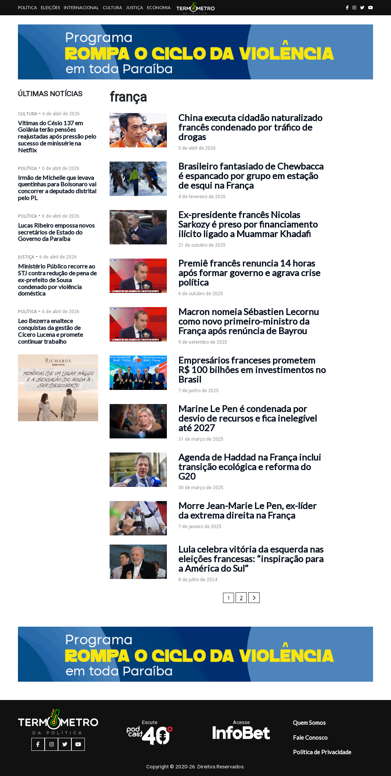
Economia (159, 7)
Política (27, 7)
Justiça (134, 7)
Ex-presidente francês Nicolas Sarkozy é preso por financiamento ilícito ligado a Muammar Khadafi (248, 224)
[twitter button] (362, 7)
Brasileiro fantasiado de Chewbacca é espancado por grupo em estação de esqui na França (250, 175)
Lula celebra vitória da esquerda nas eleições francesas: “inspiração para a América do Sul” (250, 558)
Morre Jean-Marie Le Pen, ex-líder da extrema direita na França (247, 510)
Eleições (50, 7)
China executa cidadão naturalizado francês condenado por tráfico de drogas (250, 127)
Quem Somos (309, 722)
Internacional (81, 7)
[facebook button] (347, 7)
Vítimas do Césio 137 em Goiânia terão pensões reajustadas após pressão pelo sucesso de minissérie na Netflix (57, 136)
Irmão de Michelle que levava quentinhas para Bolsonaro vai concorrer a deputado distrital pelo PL (57, 187)
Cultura (112, 7)
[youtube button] (370, 7)
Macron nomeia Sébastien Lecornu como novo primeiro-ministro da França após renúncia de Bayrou (248, 321)
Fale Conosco (310, 737)
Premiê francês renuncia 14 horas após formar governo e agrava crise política (249, 272)
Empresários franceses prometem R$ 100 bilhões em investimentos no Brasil (252, 369)
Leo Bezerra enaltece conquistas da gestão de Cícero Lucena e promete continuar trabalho (50, 330)
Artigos (27, 22)
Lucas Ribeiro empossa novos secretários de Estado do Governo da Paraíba (56, 231)
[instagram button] (354, 7)
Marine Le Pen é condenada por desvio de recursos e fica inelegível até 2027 (247, 418)
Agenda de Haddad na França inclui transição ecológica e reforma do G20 (249, 466)
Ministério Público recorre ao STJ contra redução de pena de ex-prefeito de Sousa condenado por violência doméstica (57, 279)
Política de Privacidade (322, 752)
